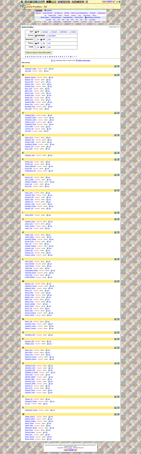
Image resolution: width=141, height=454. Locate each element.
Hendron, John (30, 204)
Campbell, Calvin (30, 117)
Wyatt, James (29, 439)
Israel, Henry (29, 215)
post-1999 (92, 19)
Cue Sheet (84, 21)
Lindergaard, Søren (31, 270)
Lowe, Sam (29, 275)
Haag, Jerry (29, 193)
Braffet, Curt (29, 100)
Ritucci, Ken (29, 354)
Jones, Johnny (30, 226)
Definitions (63, 32)
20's (54, 19)
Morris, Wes (29, 310)
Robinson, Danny (30, 359)
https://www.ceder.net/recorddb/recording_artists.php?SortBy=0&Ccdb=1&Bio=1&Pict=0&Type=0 (70, 445)
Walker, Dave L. (30, 416)
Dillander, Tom (29, 140)
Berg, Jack (28, 88)
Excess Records (47, 13)
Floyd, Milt (28, 168)
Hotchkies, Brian (30, 206)
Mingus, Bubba (30, 304)
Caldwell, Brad (30, 115)
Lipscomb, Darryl (30, 272)
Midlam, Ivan (29, 297)
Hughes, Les (29, 208)
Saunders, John (30, 368)
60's (72, 19)
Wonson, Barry (30, 432)
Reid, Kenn (28, 352)
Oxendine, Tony (30, 335)
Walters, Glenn (30, 419)
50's (68, 19)
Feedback (92, 13)
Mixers (94, 15)
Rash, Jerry (29, 350)
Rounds (67, 15)
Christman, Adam (30, 120)
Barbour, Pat (29, 79)
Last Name (51, 35)
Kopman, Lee (29, 248)
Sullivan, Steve (30, 390)
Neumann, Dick (30, 324)
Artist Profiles (79, 17)
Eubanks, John (30, 155)
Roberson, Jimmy (31, 357)
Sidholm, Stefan (30, 377)
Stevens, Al (29, 386)
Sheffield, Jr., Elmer (31, 372)
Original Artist (67, 21)
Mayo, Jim (28, 290)
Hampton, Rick (30, 195)
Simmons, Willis (30, 383)
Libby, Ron (28, 268)
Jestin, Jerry (29, 224)
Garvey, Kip (29, 177)
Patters (60, 15)
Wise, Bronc (29, 430)
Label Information (56, 17)
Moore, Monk (29, 306)
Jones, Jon (28, 228)
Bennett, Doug (30, 86)
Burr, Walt (28, 109)
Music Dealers (45, 17)
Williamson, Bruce (31, 428)
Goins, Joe (28, 184)
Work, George (29, 437)
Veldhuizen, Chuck (31, 410)
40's (63, 19)
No (48, 39)
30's (59, 19)
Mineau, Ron (29, 301)
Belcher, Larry (29, 84)
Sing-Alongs (86, 15)
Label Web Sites (68, 17)
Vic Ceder (69, 447)
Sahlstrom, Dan (30, 365)
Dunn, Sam (29, 149)
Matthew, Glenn (30, 288)
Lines (79, 15)
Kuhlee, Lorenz (30, 255)
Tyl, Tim (27, 403)
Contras (73, 15)
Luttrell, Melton (30, 277)
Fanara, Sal (29, 162)
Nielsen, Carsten (30, 328)
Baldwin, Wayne (30, 77)
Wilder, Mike (29, 425)
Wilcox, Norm (29, 423)
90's (86, 19)
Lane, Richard (29, 263)
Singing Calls (52, 15)
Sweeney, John (30, 392)
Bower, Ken (29, 97)
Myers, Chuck (29, 315)
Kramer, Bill (29, 250)
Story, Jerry (29, 388)
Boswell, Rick (29, 95)
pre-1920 (48, 19)
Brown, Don (29, 104)
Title (45, 21)
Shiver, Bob (29, 374)
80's (81, 19)
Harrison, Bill (29, 197)
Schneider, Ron (30, 370)
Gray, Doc (28, 186)
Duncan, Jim (29, 146)
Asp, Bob (28, 71)
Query (104, 21)
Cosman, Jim (29, 128)
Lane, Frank (29, 261)
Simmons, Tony (30, 381)
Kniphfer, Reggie (30, 246)
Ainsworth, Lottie (30, 68)
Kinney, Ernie (29, 241)
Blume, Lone (29, 93)
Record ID (97, 21)
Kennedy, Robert (30, 239)
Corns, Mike (29, 126)
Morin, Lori (28, 308)
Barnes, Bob (29, 82)
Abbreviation (57, 21)
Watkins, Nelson (30, 421)
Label (49, 21)
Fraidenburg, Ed (30, 170)
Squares (44, 32)
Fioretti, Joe (29, 164)
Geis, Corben (29, 179)
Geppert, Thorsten (31, 182)
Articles (72, 32)
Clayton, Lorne (30, 122)
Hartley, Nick (29, 199)
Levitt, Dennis (29, 266)
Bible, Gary (28, 91)
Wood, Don (28, 434)
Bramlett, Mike (30, 102)
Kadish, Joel (29, 235)
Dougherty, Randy (31, 144)
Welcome (38, 13)
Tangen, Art (29, 399)
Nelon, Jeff (28, 321)
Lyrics (90, 21)
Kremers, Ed (29, 252)
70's (77, 19)
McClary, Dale (29, 295)
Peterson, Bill (29, 341)
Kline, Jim (28, 244)
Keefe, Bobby (29, 237)
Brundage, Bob (30, 106)
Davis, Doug (29, 137)
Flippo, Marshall (30, 166)
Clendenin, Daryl (30, 124)
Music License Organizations (79, 13)
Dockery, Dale (29, 142)
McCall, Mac (29, 292)
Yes (42, 43)
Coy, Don (28, 131)
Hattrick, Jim (29, 202)
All (45, 15)
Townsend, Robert (31, 401)
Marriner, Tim (29, 284)
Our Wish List (58, 13)
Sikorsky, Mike (30, 379)
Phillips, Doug (29, 343)
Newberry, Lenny (30, 326)
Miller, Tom (28, 299)
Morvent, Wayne (30, 313)
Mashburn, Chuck (31, 286)
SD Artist (75, 21)
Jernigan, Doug (30, 221)
